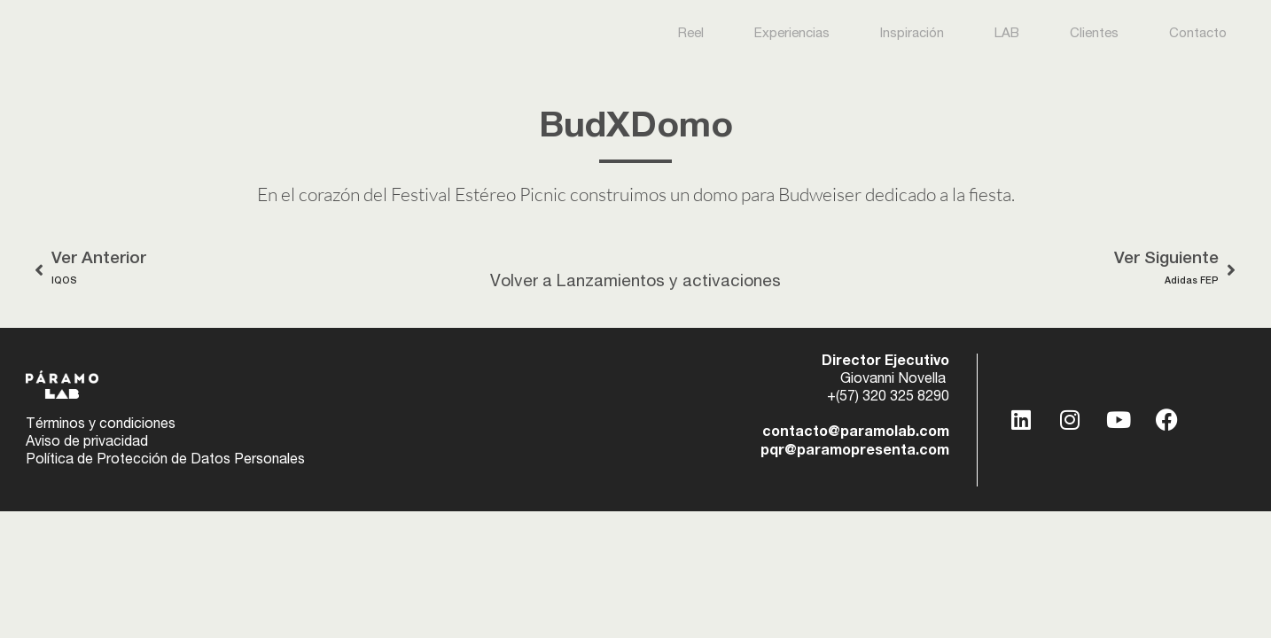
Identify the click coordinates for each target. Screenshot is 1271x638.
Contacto (1198, 34)
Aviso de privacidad (87, 443)
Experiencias (792, 34)
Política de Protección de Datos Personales (165, 461)
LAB (1006, 34)
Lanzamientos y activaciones (669, 282)
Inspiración (912, 34)
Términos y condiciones (100, 425)
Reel (691, 34)
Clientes (1094, 34)
